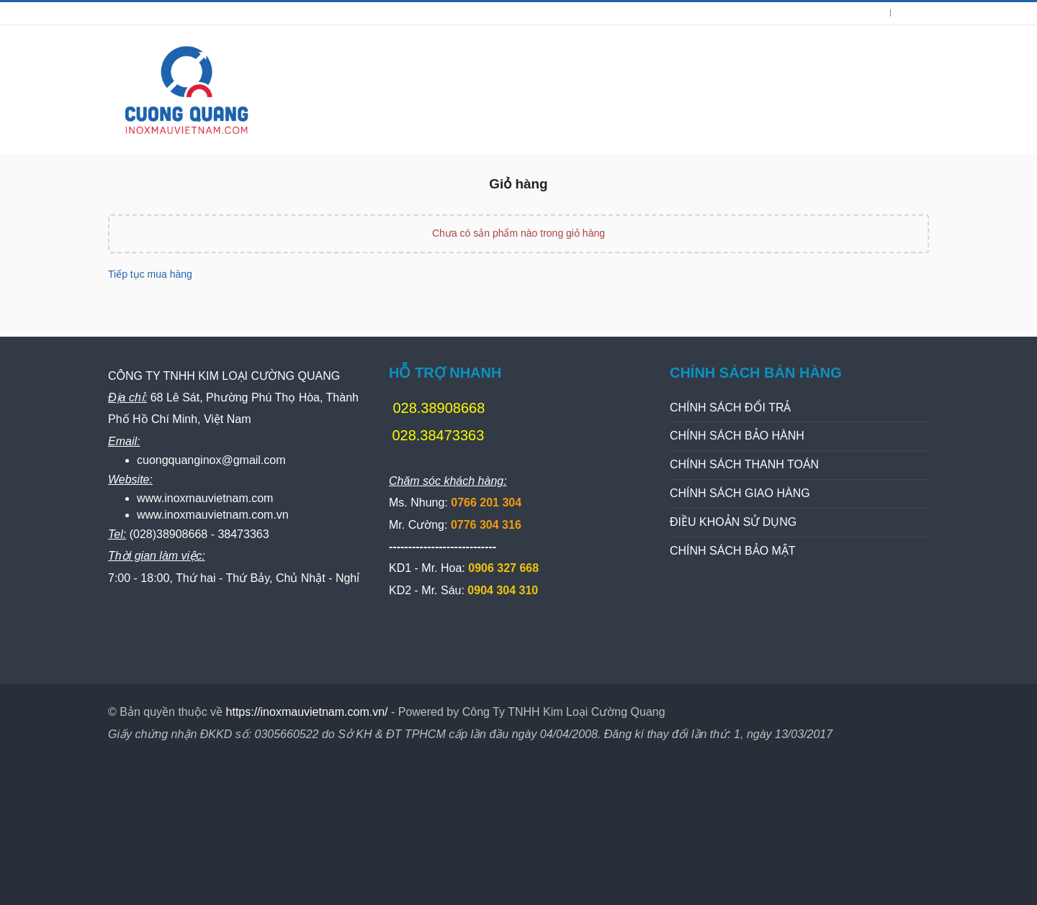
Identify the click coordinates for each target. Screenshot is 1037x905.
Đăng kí (914, 13)
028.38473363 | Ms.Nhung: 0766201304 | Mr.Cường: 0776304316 (279, 13)
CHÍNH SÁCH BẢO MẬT (733, 551)
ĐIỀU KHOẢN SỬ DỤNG (733, 522)
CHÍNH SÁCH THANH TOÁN (744, 464)
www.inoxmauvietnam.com (205, 498)
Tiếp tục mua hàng (150, 274)
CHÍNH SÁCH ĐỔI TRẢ (730, 407)
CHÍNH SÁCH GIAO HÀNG (740, 493)
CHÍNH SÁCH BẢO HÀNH (737, 435)
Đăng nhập (860, 13)
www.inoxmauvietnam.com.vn (213, 515)
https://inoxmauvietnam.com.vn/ (307, 712)
